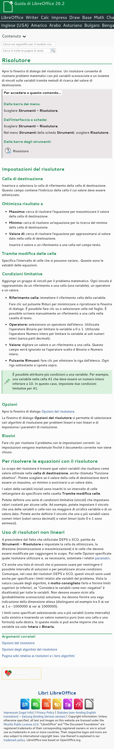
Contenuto (11, 36)
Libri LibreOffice (57, 693)
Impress (59, 17)
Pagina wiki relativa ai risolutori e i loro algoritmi (38, 655)
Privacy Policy (45, 712)
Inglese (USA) (15, 25)
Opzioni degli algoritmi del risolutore (29, 649)
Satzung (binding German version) (44, 716)
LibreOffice (12, 17)
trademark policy (14, 740)
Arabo (55, 25)
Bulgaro (92, 25)
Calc (45, 17)
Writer (31, 17)
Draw (74, 17)
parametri (102, 558)
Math (99, 17)
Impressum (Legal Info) (19, 712)
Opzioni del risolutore (58, 411)
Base (87, 17)
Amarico (39, 25)
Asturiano (72, 25)
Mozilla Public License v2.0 (21, 724)
